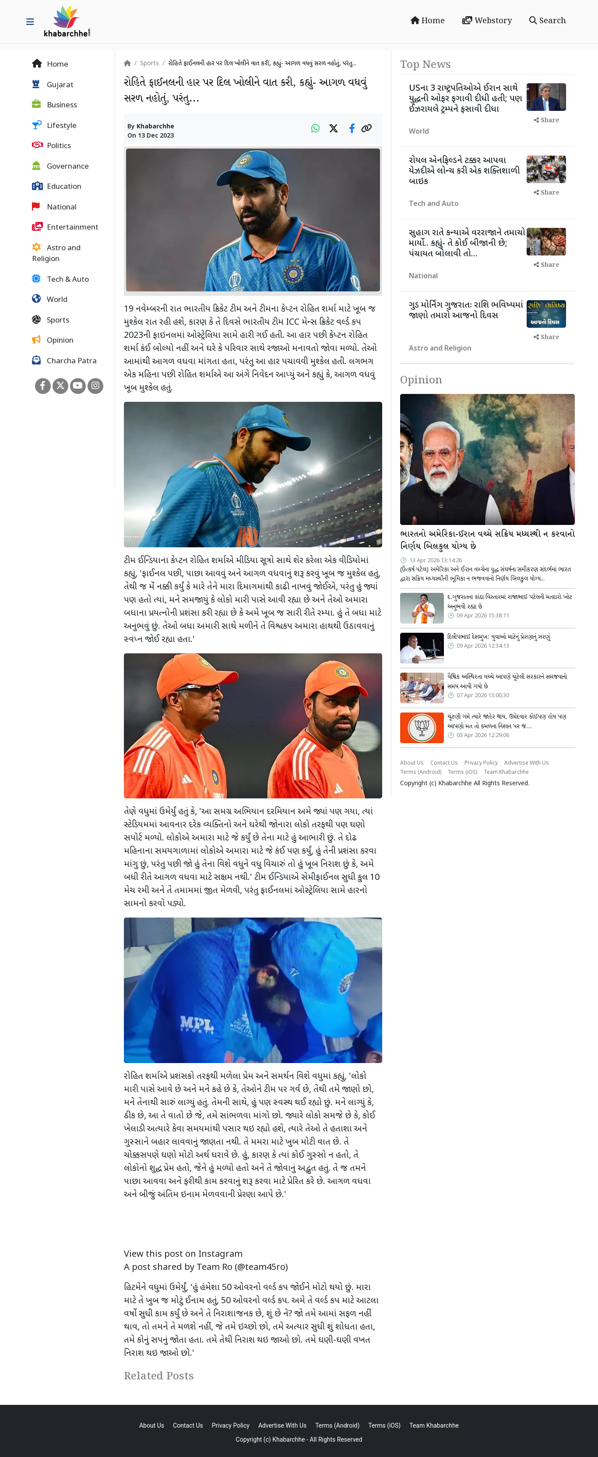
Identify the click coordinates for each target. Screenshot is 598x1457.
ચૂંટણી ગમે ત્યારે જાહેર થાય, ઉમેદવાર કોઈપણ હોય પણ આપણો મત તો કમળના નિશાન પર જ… (506, 722)
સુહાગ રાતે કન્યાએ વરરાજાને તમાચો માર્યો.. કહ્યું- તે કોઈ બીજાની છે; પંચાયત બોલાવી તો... (467, 243)
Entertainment (65, 227)
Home (428, 21)
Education (56, 186)
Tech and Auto (434, 204)
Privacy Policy (481, 763)
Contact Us (444, 763)
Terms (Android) (420, 772)
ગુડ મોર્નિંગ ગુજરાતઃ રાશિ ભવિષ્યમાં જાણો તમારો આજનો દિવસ (466, 311)
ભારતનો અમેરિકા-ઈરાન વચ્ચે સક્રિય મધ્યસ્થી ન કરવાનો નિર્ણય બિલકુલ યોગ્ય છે (487, 540)
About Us (412, 763)
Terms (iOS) (462, 772)
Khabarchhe (155, 127)
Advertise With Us (526, 763)
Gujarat (53, 85)
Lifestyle (54, 126)
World (49, 299)
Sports (50, 320)
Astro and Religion (56, 254)
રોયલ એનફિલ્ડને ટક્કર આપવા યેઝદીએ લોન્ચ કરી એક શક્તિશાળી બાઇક (464, 171)
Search (547, 21)
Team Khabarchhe (506, 772)
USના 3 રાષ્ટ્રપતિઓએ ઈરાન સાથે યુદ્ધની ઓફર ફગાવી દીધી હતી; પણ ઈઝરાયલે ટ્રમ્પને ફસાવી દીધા (465, 99)
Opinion (53, 340)
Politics (51, 146)
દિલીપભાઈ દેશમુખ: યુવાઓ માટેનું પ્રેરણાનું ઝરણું (498, 637)
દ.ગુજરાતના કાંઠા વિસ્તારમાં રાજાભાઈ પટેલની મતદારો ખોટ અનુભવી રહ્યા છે (509, 602)
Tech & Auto (60, 279)
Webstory (487, 21)
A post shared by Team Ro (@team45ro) (206, 1267)
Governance (60, 166)
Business (54, 105)
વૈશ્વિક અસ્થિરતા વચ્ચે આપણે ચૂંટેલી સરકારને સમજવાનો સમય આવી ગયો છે (507, 682)
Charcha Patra (64, 361)
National (54, 207)
